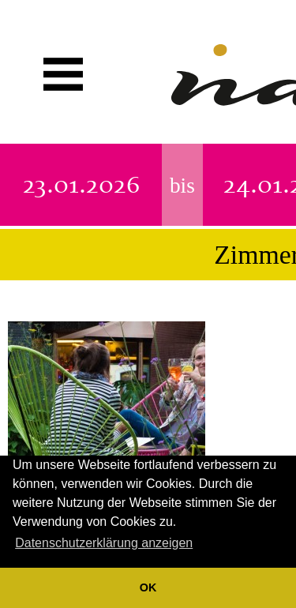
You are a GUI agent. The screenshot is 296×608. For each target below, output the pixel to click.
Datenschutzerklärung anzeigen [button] (104, 543)
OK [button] (148, 587)
